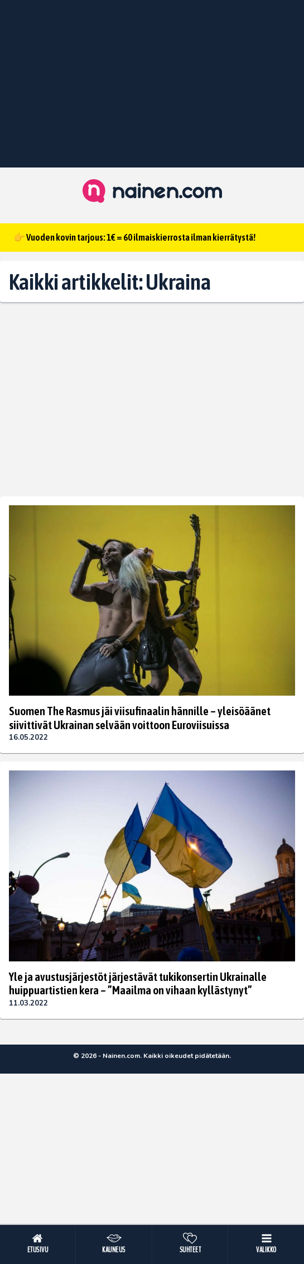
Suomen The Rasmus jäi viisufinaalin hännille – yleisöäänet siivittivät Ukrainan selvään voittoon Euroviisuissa (140, 717)
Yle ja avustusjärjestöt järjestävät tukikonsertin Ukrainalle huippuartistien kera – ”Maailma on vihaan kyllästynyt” (138, 983)
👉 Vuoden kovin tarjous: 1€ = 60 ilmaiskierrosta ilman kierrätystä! (134, 237)
